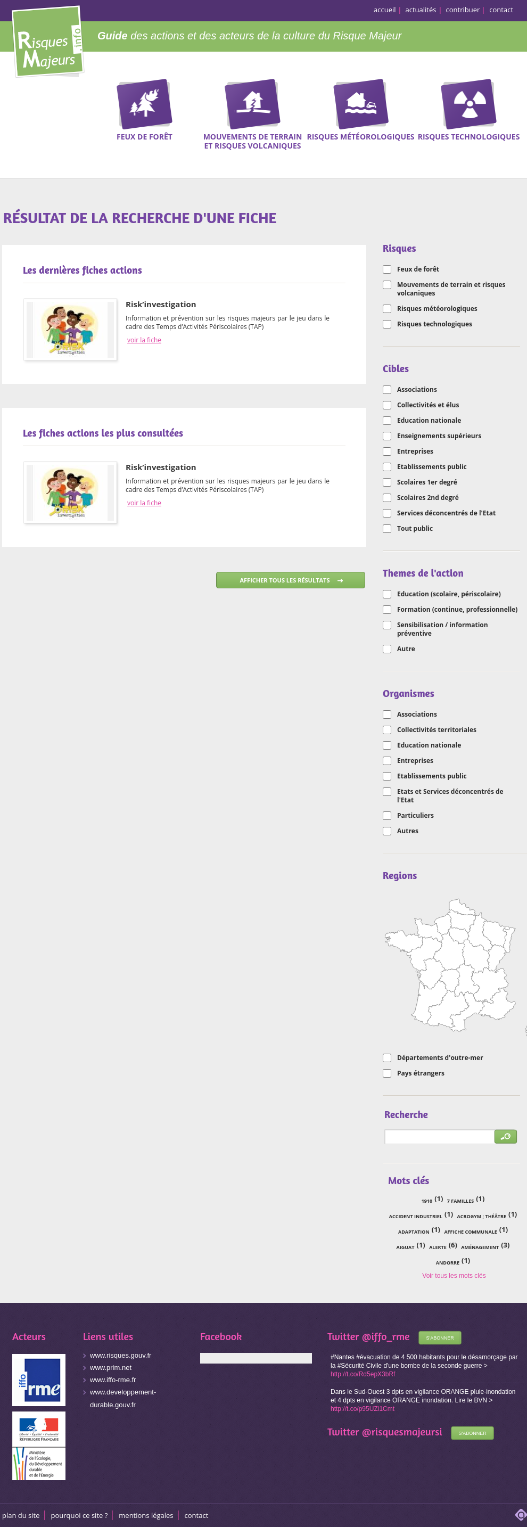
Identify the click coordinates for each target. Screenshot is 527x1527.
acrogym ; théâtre (481, 1216)
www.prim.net (110, 1368)
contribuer (463, 9)
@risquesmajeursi (402, 1431)
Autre (406, 649)
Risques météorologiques (437, 309)
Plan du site (21, 1515)
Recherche (512, 95)
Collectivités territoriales (436, 730)
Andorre (447, 1262)
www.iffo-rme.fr (113, 1380)
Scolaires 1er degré (427, 482)
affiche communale (470, 1231)
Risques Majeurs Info (48, 40)
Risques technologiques (434, 324)
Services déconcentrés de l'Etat (446, 513)
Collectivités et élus (428, 405)
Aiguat (406, 1247)
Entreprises (415, 451)
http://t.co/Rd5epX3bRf (363, 1374)
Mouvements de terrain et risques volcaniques (451, 289)
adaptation (414, 1231)
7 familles (460, 1200)
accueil (385, 9)
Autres (407, 831)
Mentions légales (146, 1515)
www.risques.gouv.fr (120, 1355)
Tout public (415, 528)
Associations (417, 389)
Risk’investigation (161, 304)
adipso (521, 1515)
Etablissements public (432, 467)
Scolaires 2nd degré (428, 498)
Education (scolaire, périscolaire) (449, 594)
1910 (427, 1200)
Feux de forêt (418, 269)
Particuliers (415, 815)
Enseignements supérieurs (439, 436)
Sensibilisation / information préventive (442, 629)
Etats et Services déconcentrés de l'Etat (450, 795)
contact (501, 9)
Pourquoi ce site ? (79, 1515)
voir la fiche (144, 340)
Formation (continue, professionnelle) (457, 609)
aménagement (480, 1247)
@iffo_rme (386, 1336)
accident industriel (415, 1216)
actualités (421, 9)
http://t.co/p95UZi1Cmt (362, 1409)
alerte (438, 1247)
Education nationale (429, 420)
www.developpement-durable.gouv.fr (123, 1398)
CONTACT (197, 1515)
